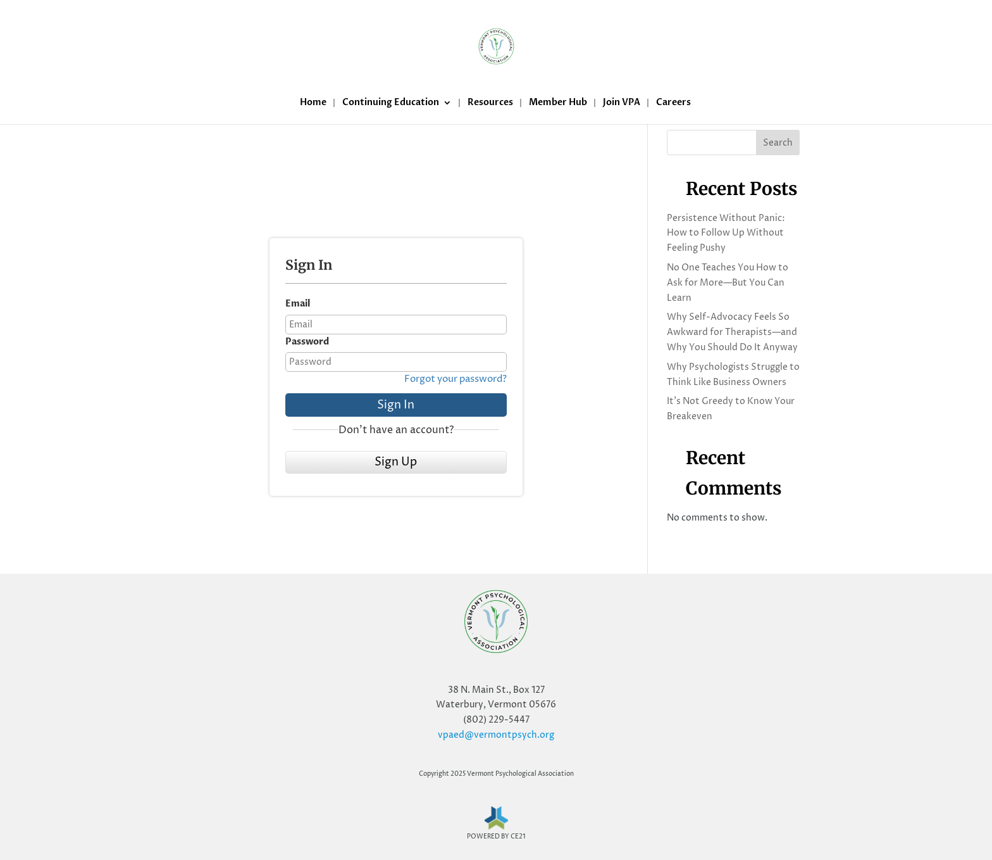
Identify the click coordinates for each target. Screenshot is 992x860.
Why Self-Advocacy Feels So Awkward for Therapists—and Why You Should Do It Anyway (732, 332)
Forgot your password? (455, 379)
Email (297, 304)
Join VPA (621, 103)
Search (778, 143)
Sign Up (396, 462)
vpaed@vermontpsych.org (496, 735)
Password (307, 342)
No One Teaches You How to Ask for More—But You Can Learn (727, 283)
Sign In (395, 405)
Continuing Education (390, 103)
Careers (673, 103)
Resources (490, 103)
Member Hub (558, 103)
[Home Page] (496, 47)
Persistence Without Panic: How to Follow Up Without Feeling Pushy (726, 233)
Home (313, 103)
